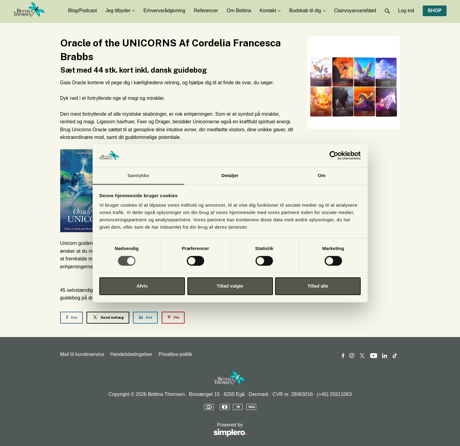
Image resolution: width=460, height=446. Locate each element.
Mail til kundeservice (82, 354)
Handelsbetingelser (131, 354)
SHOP (435, 10)
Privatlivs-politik (175, 354)
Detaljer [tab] (230, 175)
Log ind (406, 10)
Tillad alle (317, 286)
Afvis (142, 286)
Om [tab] (322, 175)
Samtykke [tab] (138, 175)
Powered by (153, 430)
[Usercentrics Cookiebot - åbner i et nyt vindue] (334, 155)
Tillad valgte (230, 286)
